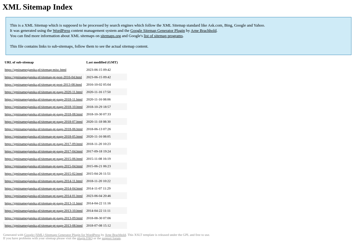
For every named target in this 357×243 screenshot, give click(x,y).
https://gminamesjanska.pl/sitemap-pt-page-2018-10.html (44, 107)
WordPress (61, 30)
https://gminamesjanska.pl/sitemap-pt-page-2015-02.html (44, 173)
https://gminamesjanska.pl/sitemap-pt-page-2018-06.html (44, 129)
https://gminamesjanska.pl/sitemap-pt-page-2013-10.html (44, 210)
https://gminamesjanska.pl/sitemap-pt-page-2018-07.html (44, 121)
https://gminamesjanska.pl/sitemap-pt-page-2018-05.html (44, 136)
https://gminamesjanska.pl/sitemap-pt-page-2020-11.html (44, 92)
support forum (111, 238)
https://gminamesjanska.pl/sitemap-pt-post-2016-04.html (43, 77)
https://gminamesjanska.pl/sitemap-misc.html (35, 69)
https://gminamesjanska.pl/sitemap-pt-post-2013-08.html (43, 84)
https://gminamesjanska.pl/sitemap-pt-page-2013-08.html (44, 225)
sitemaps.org (110, 35)
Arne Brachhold (203, 30)
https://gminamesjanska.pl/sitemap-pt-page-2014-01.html (44, 196)
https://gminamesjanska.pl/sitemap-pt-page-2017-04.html (44, 151)
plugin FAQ (84, 238)
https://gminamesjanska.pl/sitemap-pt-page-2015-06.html (44, 158)
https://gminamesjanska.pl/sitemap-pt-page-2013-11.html (44, 203)
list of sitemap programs (163, 35)
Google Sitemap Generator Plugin (157, 30)
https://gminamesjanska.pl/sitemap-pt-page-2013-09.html (44, 218)
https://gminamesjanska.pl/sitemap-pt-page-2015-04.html (44, 166)
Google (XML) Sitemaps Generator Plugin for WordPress (62, 235)
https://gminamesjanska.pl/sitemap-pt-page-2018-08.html (44, 114)
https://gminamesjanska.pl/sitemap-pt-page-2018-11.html (44, 99)
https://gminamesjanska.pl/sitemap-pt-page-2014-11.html (44, 181)
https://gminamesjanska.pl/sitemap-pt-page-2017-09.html (44, 144)
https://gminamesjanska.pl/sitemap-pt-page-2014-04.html (44, 188)
